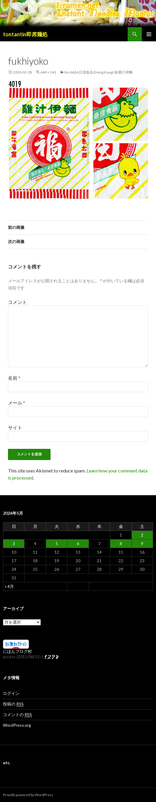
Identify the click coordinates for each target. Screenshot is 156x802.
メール (16, 402)
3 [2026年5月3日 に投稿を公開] (14, 543)
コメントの (17, 714)
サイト (15, 427)
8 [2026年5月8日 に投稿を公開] (121, 543)
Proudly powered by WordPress (28, 795)
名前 (14, 378)
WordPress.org (17, 725)
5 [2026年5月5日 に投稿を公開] (57, 543)
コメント (17, 302)
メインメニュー (149, 34)
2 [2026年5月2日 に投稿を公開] (142, 534)
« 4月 (9, 586)
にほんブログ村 (17, 651)
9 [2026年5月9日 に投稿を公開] (142, 543)
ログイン (11, 693)
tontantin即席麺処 (25, 34)
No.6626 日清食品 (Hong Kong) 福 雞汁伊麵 (98, 72)
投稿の (13, 704)
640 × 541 (48, 72)
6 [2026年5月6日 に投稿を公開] (78, 543)
